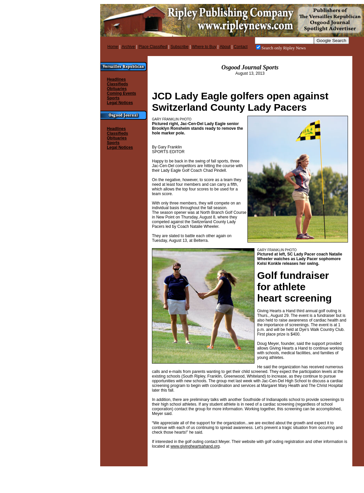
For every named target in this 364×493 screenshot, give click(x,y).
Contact (240, 46)
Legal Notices (120, 102)
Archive (128, 46)
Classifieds (117, 84)
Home (113, 46)
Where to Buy (204, 46)
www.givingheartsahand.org (194, 446)
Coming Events (121, 93)
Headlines (116, 79)
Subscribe (179, 46)
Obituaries (117, 88)
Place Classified (153, 46)
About (225, 46)
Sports (113, 98)
